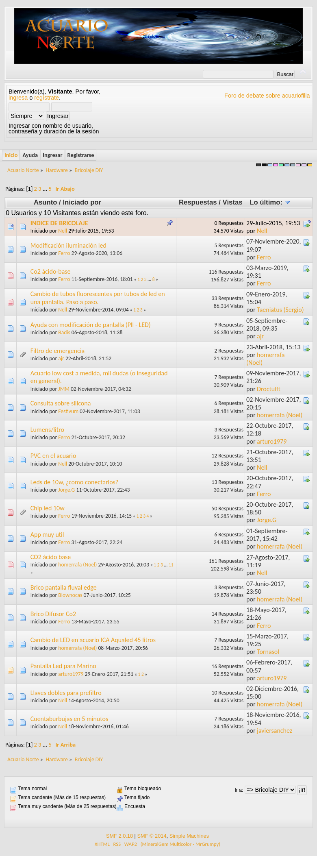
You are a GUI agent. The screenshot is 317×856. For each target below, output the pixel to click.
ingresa (18, 97)
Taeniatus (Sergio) (280, 310)
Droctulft (268, 389)
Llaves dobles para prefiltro (66, 693)
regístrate (46, 97)
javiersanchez (274, 730)
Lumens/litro (47, 429)
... (46, 188)
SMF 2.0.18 (119, 836)
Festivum (68, 411)
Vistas (233, 202)
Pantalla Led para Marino (63, 666)
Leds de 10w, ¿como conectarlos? (74, 482)
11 (171, 565)
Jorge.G (66, 489)
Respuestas (198, 202)
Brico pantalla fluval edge (63, 587)
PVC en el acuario (53, 456)
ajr (260, 336)
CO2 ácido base (50, 557)
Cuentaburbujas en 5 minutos (69, 719)
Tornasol (268, 652)
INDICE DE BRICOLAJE (59, 223)
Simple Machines (189, 836)
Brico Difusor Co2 (53, 614)
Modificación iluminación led (68, 245)
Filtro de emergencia (57, 351)
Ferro (64, 253)
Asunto (45, 202)
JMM (63, 389)
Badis (64, 332)
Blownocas (70, 595)
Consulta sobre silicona (60, 403)
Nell (62, 230)
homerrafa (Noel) (279, 415)
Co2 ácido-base (50, 271)
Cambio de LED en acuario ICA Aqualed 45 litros (93, 640)
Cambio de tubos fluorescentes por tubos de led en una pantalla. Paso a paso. (97, 297)
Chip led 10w (47, 508)
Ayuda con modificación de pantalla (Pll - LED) (90, 325)
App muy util (47, 534)
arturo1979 (272, 441)
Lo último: (270, 202)
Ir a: (238, 790)
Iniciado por (82, 202)
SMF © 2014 (151, 836)
